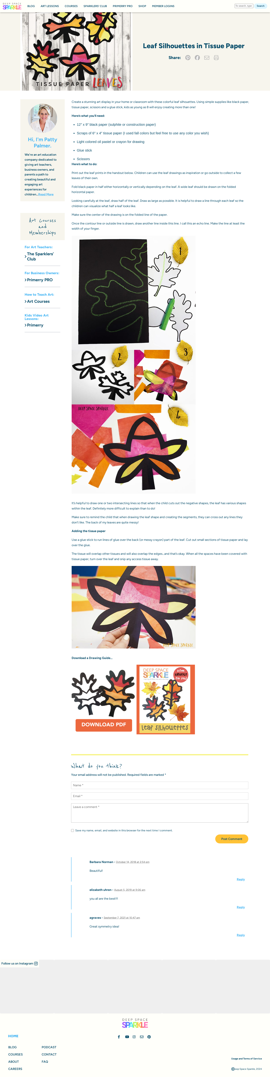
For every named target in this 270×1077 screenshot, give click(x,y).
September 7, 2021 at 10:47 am (122, 917)
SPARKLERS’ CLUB (95, 6)
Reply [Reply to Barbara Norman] (241, 879)
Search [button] (260, 5)
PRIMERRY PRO (123, 6)
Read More (46, 194)
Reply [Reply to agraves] (241, 935)
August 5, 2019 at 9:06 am (129, 889)
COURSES (71, 6)
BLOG (31, 6)
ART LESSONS (50, 6)
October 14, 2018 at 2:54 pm (132, 862)
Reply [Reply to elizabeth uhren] (241, 907)
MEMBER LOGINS (163, 6)
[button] (19, 963)
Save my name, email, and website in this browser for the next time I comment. (122, 830)
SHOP (142, 6)
